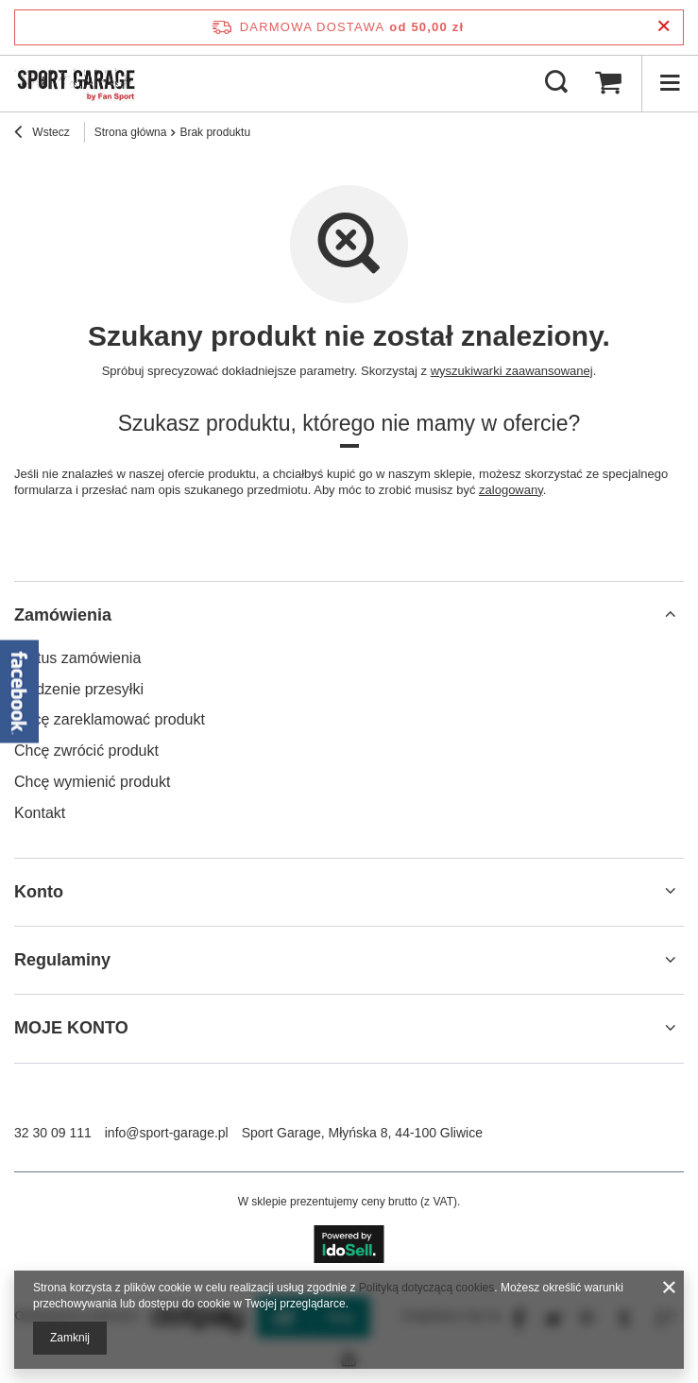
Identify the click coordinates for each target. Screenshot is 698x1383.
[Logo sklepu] (76, 83)
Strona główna (130, 132)
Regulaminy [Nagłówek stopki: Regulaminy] (62, 959)
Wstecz (42, 134)
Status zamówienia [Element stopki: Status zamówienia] (77, 658)
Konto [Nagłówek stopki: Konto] (38, 891)
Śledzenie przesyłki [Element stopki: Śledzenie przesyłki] (79, 689)
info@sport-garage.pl (167, 1132)
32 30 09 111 (53, 1132)
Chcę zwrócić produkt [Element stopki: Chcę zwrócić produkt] (86, 751)
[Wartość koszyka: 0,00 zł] (608, 83)
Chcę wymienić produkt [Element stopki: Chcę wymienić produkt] (92, 782)
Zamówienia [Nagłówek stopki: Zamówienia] (62, 615)
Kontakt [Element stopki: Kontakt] (39, 813)
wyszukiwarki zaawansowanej (512, 371)
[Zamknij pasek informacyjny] (663, 27)
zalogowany (511, 490)
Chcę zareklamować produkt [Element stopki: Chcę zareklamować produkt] (109, 719)
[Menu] (669, 83)
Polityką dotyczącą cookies (426, 1287)
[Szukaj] (556, 83)
